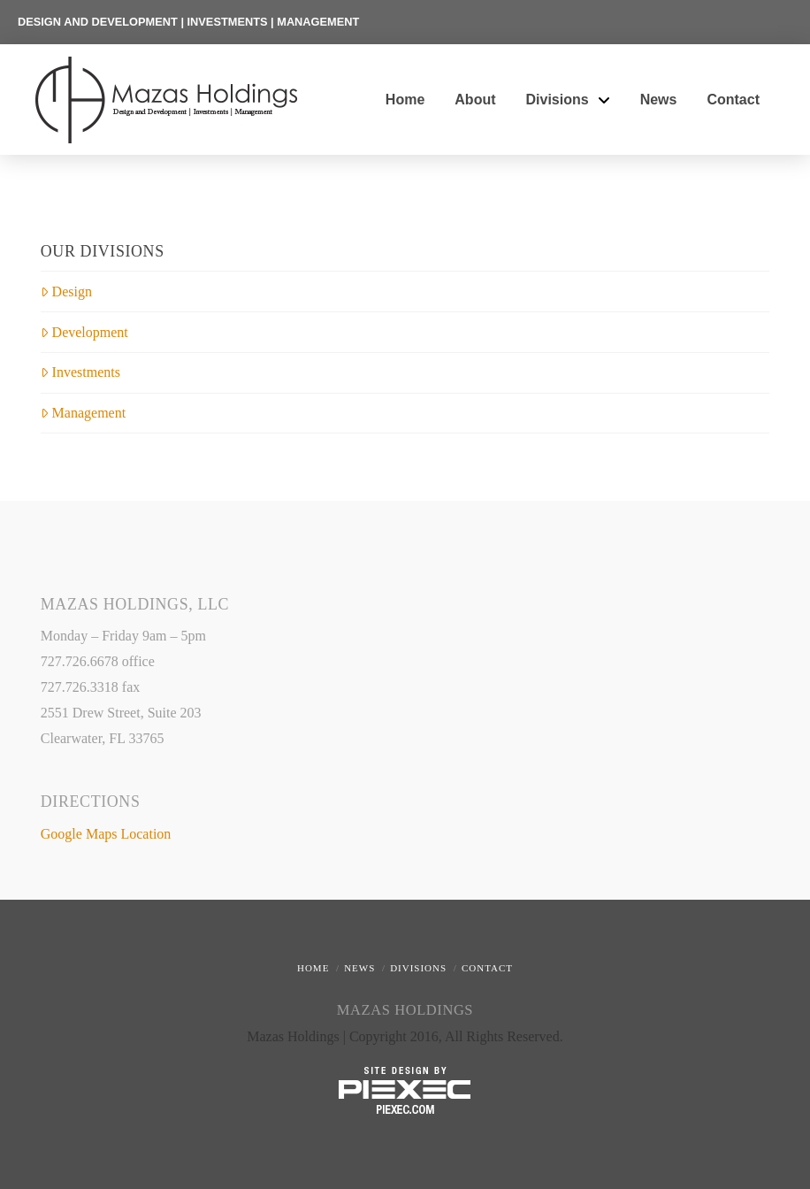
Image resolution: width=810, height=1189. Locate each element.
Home (313, 968)
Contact (487, 968)
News (359, 968)
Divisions (418, 968)
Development (84, 332)
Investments (80, 372)
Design (66, 291)
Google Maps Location (106, 833)
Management (83, 412)
